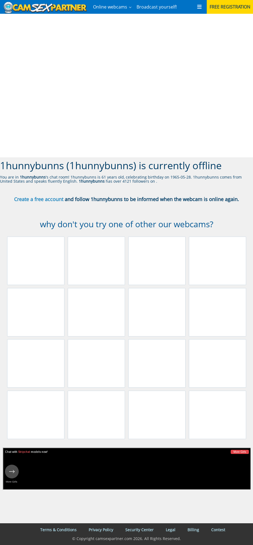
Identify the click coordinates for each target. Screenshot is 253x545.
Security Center (139, 529)
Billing (193, 529)
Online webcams (110, 7)
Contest (218, 529)
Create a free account (38, 199)
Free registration (230, 7)
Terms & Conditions (58, 529)
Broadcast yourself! (157, 7)
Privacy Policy (101, 529)
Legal (170, 529)
